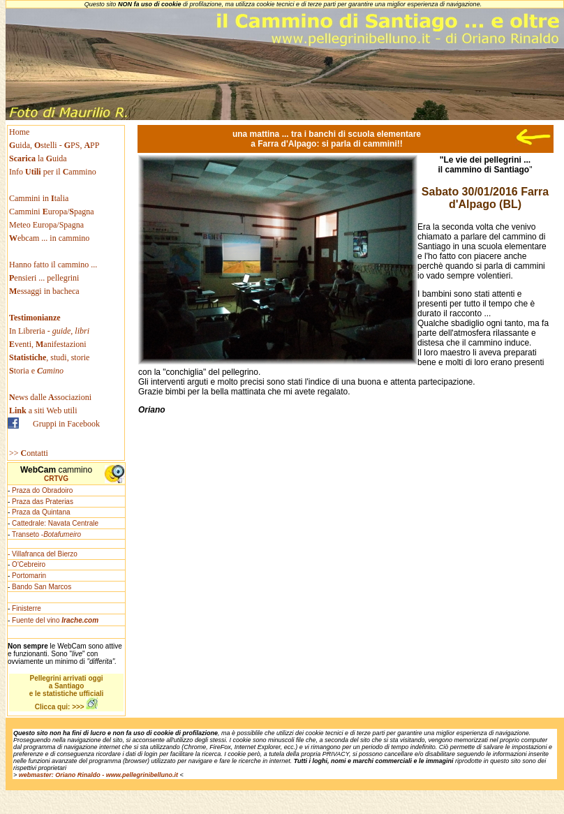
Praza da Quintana (41, 512)
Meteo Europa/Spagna (46, 225)
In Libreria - (49, 331)
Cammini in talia (38, 198)
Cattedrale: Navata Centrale (55, 523)
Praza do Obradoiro (42, 490)
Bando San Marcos (41, 587)
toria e (36, 371)
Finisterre (26, 608)
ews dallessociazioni (50, 397)
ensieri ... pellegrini (44, 278)
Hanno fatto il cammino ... (53, 264)
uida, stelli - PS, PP (54, 145)
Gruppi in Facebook (66, 424)
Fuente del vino (55, 620)
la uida (39, 158)
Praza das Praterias (42, 501)
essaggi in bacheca (44, 291)
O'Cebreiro (28, 564)
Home (19, 132)
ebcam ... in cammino (49, 238)
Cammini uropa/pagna (51, 211)
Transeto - (46, 534)
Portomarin (29, 575)
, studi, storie (49, 357)
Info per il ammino (53, 172)
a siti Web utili (43, 410)
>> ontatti (28, 453)
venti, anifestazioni (48, 344)
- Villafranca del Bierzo (42, 554)
